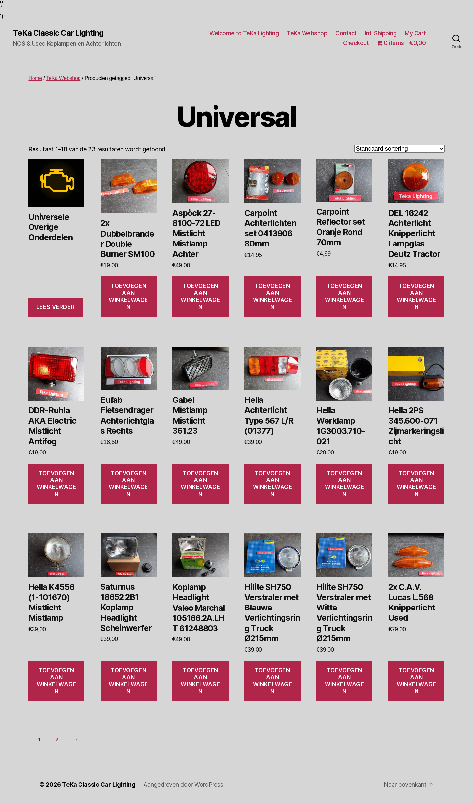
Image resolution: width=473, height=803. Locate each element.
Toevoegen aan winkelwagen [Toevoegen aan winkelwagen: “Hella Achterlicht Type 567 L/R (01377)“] (272, 484)
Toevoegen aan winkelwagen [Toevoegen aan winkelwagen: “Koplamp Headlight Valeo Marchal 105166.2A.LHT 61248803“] (200, 681)
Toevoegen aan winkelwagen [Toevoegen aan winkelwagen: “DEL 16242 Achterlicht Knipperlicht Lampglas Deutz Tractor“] (416, 296)
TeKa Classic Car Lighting (58, 33)
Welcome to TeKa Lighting (244, 33)
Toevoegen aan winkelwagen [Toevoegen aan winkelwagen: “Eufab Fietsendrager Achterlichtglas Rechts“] (128, 484)
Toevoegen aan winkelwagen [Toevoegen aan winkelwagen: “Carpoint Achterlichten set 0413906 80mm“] (272, 296)
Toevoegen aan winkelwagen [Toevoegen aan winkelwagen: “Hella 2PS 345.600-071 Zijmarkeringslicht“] (416, 484)
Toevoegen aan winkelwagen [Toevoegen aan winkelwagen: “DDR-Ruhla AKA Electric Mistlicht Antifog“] (56, 484)
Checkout (356, 42)
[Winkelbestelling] (399, 149)
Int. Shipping (381, 33)
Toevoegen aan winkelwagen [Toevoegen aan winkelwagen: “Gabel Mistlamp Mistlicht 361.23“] (200, 484)
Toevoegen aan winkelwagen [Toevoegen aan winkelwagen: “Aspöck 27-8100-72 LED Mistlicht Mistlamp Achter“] (200, 296)
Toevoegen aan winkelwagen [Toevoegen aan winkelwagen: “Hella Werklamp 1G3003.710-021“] (344, 484)
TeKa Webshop (307, 33)
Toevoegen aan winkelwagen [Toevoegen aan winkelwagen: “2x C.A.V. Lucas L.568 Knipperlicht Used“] (416, 681)
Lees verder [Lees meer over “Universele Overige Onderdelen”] (55, 307)
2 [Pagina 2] (57, 739)
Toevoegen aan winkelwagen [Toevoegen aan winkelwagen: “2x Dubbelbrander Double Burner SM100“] (128, 296)
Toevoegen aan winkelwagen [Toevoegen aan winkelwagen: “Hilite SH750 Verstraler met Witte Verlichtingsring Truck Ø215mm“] (344, 681)
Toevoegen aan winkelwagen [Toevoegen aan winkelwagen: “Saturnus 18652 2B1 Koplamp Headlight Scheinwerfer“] (128, 681)
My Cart (415, 33)
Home (35, 78)
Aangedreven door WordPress (183, 784)
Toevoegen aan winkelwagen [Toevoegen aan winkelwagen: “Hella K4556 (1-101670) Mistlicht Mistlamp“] (56, 681)
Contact (346, 33)
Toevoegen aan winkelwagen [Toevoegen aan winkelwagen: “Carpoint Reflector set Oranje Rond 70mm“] (344, 296)
